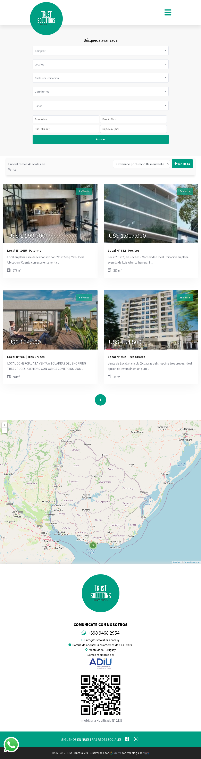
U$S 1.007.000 (127, 236)
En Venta (84, 191)
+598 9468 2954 (100, 633)
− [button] (5, 430)
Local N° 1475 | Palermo (24, 250)
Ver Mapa (182, 155)
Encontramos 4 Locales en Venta (26, 158)
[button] (101, 50)
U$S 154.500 (24, 342)
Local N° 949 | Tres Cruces (26, 357)
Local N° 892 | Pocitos (124, 250)
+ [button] (5, 425)
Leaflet (176, 562)
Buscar (100, 139)
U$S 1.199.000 (26, 236)
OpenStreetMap (192, 562)
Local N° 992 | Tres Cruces (126, 357)
